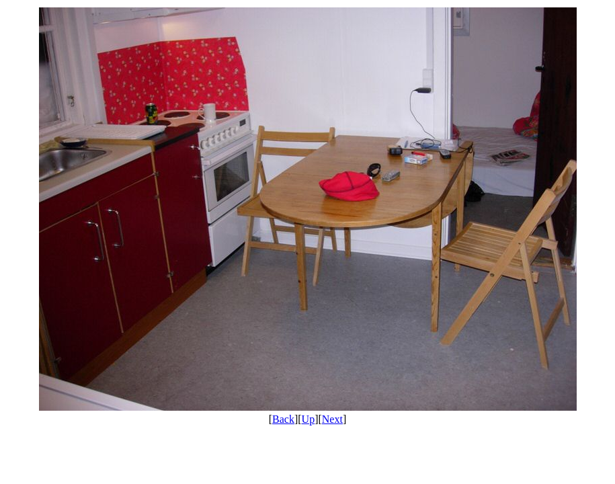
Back (283, 419)
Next (332, 419)
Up (308, 419)
